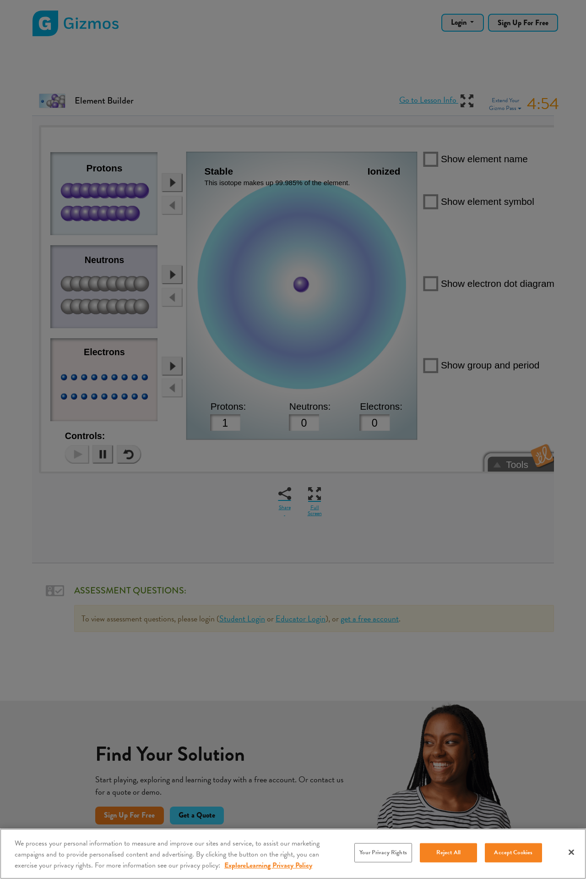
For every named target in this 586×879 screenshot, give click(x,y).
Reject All (448, 852)
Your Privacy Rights (383, 852)
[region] (293, 854)
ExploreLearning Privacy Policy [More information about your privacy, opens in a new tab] (268, 865)
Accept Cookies (513, 852)
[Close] (571, 852)
